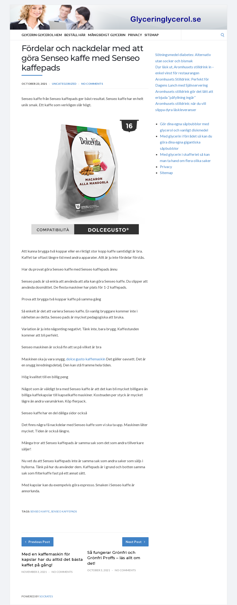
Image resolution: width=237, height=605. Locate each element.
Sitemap (151, 35)
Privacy (135, 35)
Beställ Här (74, 35)
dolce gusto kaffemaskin (85, 359)
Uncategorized (64, 83)
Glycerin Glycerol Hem (42, 35)
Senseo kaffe (40, 511)
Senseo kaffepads (64, 511)
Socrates (46, 596)
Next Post (135, 542)
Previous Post (37, 542)
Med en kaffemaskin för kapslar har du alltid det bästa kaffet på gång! (52, 560)
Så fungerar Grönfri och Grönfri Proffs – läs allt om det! (113, 558)
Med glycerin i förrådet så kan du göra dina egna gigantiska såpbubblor (186, 142)
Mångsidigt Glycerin (106, 35)
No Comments (92, 83)
